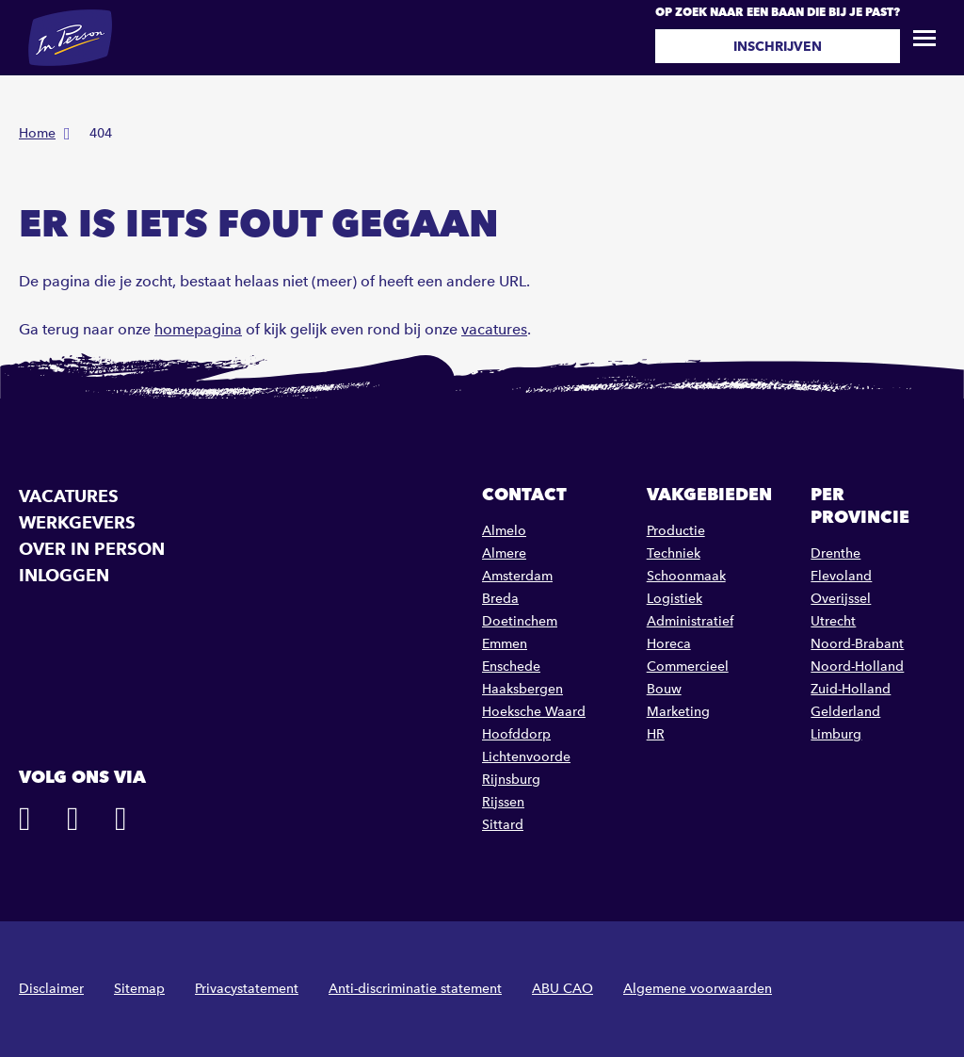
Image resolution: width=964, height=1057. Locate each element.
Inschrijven (777, 46)
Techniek (673, 553)
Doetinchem (519, 621)
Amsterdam (517, 576)
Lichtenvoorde (526, 757)
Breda (500, 599)
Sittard (502, 825)
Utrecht (833, 621)
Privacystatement (246, 989)
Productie (676, 531)
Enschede (511, 667)
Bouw (664, 689)
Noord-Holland (857, 667)
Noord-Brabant (857, 644)
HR (656, 734)
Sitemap (139, 989)
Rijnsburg (511, 780)
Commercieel (688, 667)
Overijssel (841, 599)
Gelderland (845, 712)
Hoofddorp (516, 734)
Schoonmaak (686, 576)
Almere (504, 553)
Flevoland (841, 576)
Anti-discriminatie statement (415, 989)
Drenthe (835, 553)
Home (37, 133)
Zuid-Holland (851, 689)
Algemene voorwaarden (697, 989)
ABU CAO (562, 989)
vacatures (494, 329)
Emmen (504, 644)
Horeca (669, 644)
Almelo (504, 531)
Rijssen (503, 802)
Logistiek (674, 599)
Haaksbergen (522, 689)
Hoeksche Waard (534, 712)
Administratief (690, 621)
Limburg (836, 734)
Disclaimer (51, 989)
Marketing (678, 712)
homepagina (198, 329)
